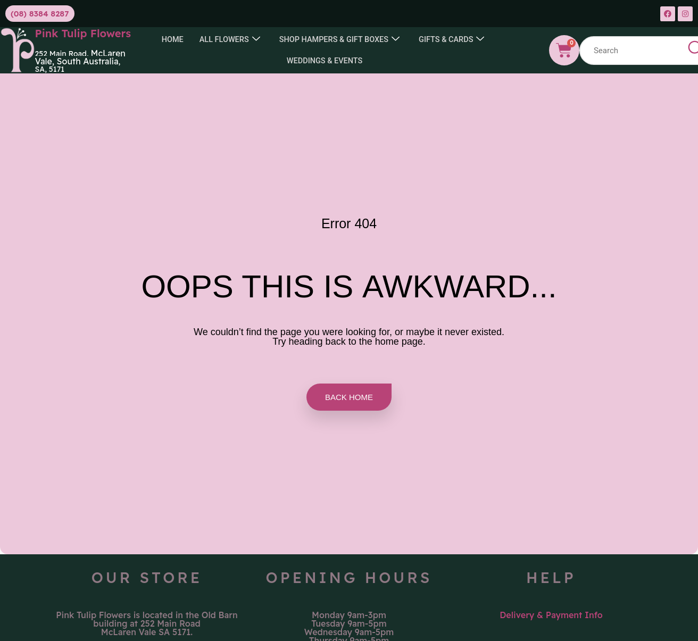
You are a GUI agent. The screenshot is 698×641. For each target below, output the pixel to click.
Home (168, 39)
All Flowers (227, 40)
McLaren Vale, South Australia (80, 57)
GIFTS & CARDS (454, 40)
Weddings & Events (324, 60)
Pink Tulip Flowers (83, 33)
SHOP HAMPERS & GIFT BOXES (340, 40)
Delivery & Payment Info (551, 615)
